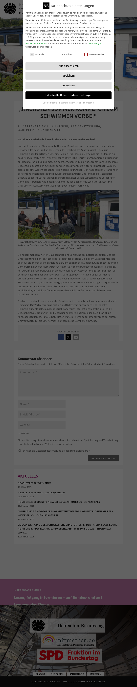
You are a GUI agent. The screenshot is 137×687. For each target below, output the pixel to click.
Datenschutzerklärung (36, 41)
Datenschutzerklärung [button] (70, 100)
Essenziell (37, 52)
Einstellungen (94, 41)
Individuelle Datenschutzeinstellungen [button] (68, 93)
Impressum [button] (88, 100)
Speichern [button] (68, 73)
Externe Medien (94, 52)
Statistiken (64, 52)
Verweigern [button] (68, 83)
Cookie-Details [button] (50, 100)
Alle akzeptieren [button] (69, 64)
